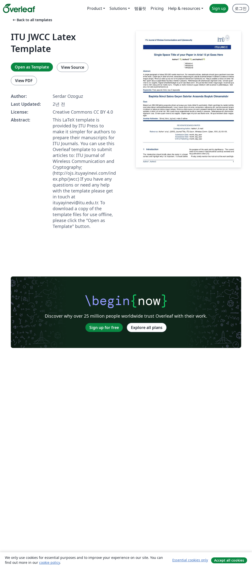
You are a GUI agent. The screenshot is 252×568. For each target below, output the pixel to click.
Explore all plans (146, 327)
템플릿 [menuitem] (140, 8)
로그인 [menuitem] (241, 8)
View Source (72, 67)
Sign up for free (104, 327)
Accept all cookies (229, 560)
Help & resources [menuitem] (184, 8)
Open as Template (32, 67)
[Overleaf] (19, 8)
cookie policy (49, 562)
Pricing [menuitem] (157, 8)
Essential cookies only (190, 560)
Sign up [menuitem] (219, 8)
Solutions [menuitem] (118, 8)
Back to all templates (32, 19)
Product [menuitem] (94, 8)
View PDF (24, 80)
